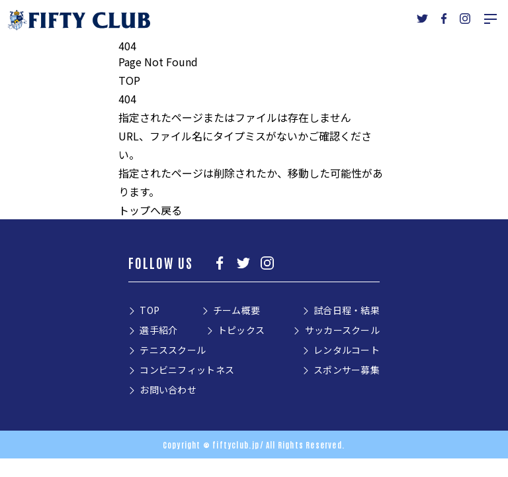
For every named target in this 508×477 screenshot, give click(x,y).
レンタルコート (347, 349)
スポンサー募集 (347, 369)
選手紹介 (158, 330)
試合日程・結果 (347, 310)
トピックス (241, 330)
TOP (129, 80)
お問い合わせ (168, 389)
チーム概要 (236, 310)
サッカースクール (342, 330)
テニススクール (173, 349)
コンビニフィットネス (187, 369)
